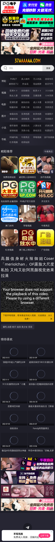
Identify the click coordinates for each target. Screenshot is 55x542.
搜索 (48, 68)
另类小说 (25, 130)
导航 (3, 139)
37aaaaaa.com (27, 61)
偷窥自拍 (14, 113)
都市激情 (14, 125)
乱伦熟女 (37, 107)
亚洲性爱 (14, 102)
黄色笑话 (37, 130)
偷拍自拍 (25, 102)
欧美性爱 (49, 102)
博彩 (3, 81)
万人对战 (37, 78)
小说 (3, 127)
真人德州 (25, 78)
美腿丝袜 (14, 118)
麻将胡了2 (13, 83)
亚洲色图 (25, 113)
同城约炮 (14, 137)
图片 (3, 116)
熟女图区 (37, 118)
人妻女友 (37, 125)
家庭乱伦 (25, 125)
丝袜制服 (25, 95)
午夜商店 (25, 137)
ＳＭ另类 (49, 95)
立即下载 (44, 535)
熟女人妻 (14, 95)
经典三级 (25, 107)
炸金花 (25, 83)
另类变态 (49, 107)
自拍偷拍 (25, 90)
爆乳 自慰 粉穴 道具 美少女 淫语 (17, 326)
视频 (3, 92)
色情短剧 (25, 142)
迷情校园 (14, 130)
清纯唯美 (25, 118)
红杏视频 (14, 142)
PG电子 (13, 78)
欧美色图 (37, 113)
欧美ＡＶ (37, 90)
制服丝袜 (14, 107)
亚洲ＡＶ (14, 90)
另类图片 (49, 118)
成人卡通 (37, 102)
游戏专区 (49, 78)
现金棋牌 (37, 83)
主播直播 (37, 95)
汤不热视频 (49, 137)
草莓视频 (37, 137)
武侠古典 (49, 125)
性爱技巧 (49, 130)
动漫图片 (49, 113)
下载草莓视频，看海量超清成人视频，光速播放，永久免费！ (28, 317)
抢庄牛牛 (49, 83)
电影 (3, 104)
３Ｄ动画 (49, 90)
